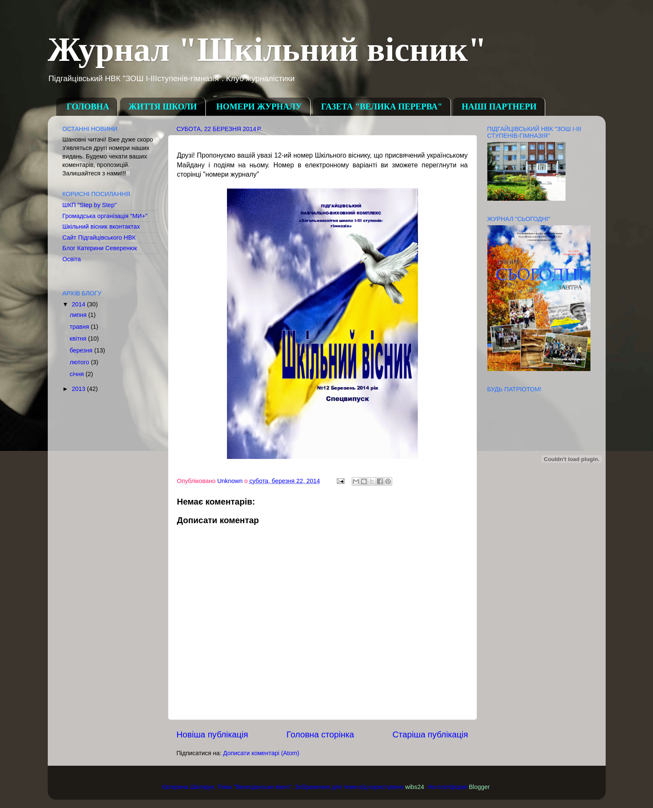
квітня (79, 338)
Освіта (72, 259)
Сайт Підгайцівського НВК (99, 237)
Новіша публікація (212, 734)
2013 (79, 388)
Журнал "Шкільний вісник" (267, 49)
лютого (80, 362)
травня (80, 326)
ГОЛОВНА (88, 106)
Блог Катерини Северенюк (100, 248)
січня (78, 374)
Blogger (479, 786)
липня (79, 314)
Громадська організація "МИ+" (105, 216)
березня (82, 350)
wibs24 (414, 786)
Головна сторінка (320, 734)
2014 (79, 304)
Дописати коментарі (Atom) (261, 753)
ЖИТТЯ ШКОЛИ (162, 106)
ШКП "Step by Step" (90, 205)
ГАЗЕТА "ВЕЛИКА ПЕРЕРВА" (381, 106)
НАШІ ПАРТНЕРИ (499, 106)
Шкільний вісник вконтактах (101, 226)
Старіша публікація (430, 734)
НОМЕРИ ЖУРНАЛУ (259, 106)
